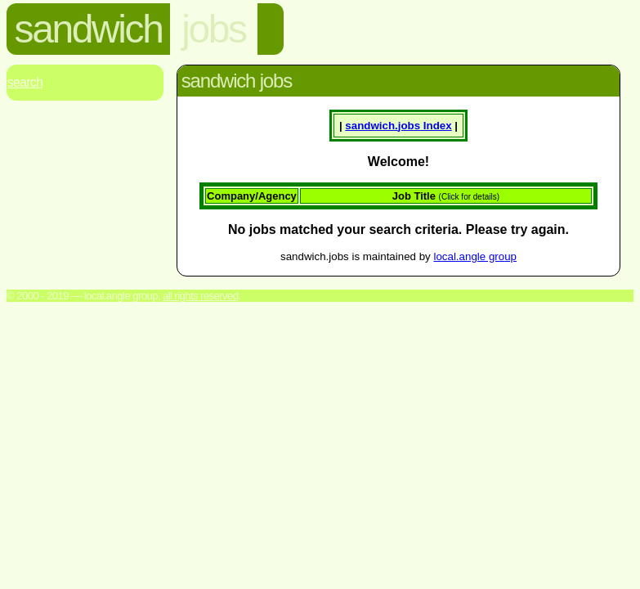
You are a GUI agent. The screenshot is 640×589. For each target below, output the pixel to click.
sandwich (89, 29)
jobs (213, 29)
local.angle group (475, 256)
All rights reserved (201, 296)
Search (25, 82)
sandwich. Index (398, 125)
